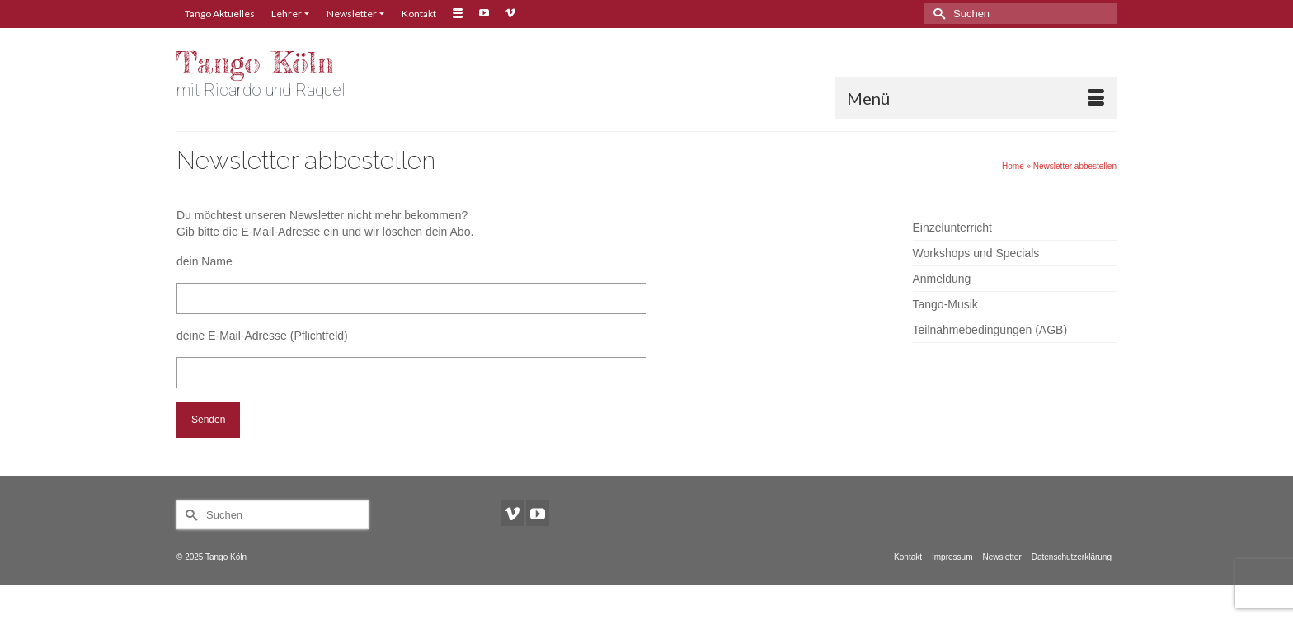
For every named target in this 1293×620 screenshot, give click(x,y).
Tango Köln (255, 63)
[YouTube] (537, 513)
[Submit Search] (936, 13)
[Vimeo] (512, 513)
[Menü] (976, 98)
